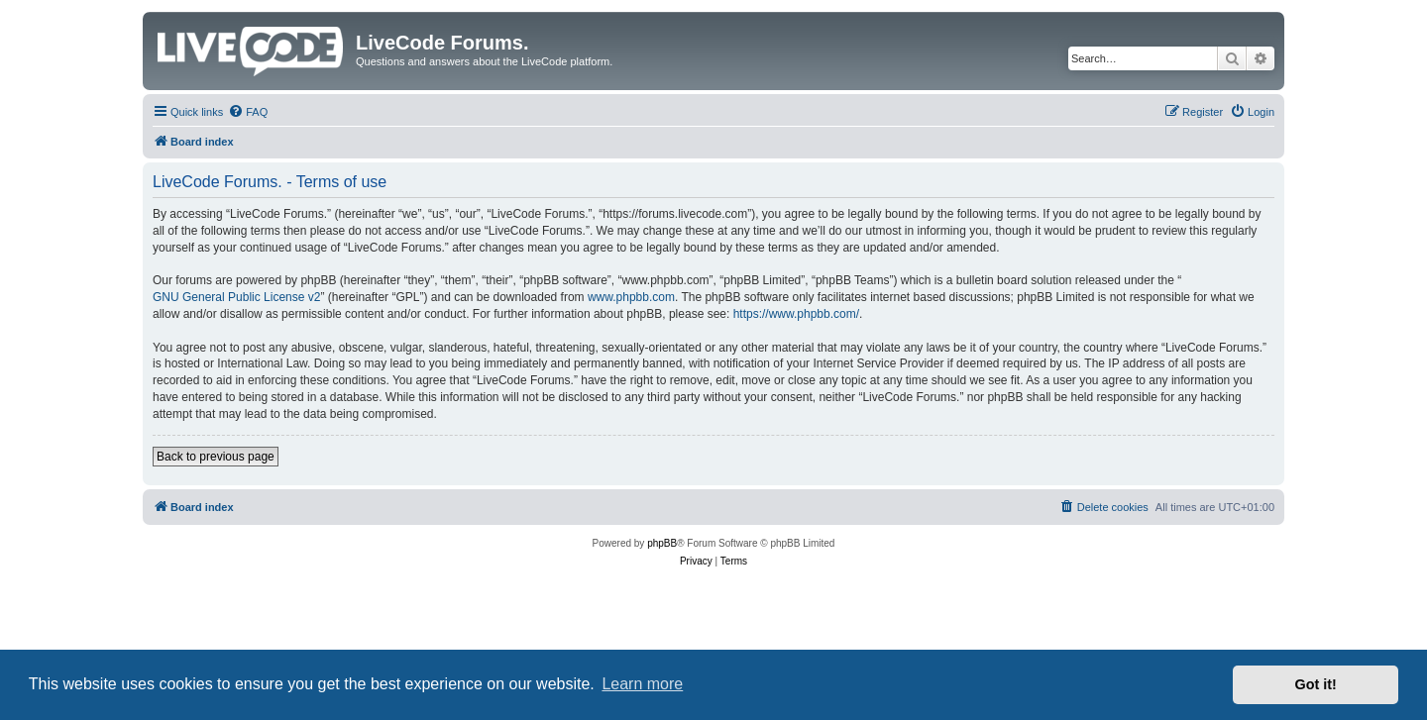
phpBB (662, 543)
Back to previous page (215, 456)
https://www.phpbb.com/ (796, 314)
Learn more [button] (642, 683)
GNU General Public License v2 (236, 297)
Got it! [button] (1316, 684)
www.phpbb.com (631, 297)
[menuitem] (248, 112)
